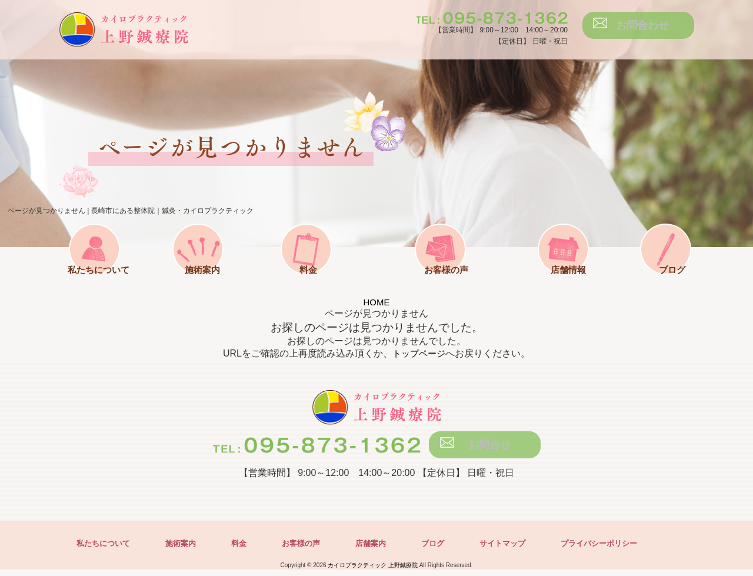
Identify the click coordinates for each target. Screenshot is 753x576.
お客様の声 (435, 285)
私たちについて (103, 285)
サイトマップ (519, 549)
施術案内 (213, 285)
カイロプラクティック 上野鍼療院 (373, 571)
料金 (318, 285)
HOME (376, 302)
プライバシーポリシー (620, 549)
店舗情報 (558, 285)
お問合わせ (644, 28)
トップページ (419, 353)
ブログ (668, 285)
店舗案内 (382, 549)
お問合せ (490, 447)
